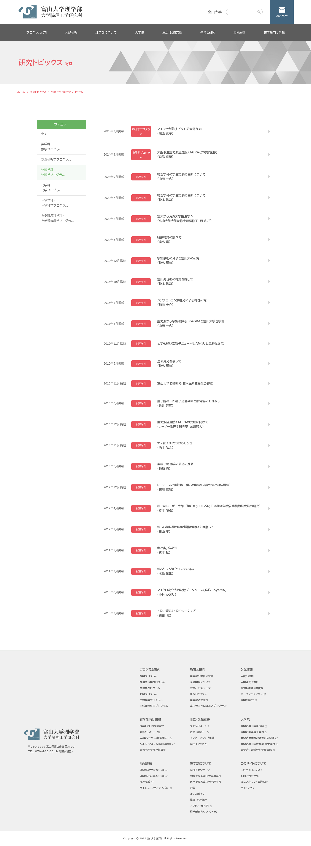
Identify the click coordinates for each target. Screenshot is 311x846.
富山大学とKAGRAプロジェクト (208, 705)
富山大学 (215, 12)
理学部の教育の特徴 (201, 676)
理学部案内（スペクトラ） (203, 811)
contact (282, 15)
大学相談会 (247, 700)
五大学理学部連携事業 (153, 749)
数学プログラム (148, 676)
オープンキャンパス (252, 694)
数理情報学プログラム (56, 159)
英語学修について (200, 682)
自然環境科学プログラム (154, 705)
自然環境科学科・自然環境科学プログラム (57, 218)
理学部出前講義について (154, 776)
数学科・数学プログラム (51, 147)
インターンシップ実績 (202, 738)
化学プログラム (148, 694)
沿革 (192, 787)
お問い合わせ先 (250, 776)
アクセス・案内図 (199, 805)
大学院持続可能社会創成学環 (257, 738)
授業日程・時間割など (152, 726)
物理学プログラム (150, 688)
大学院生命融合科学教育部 (256, 749)
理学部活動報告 (199, 700)
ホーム (21, 91)
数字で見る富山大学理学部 (205, 781)
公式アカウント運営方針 (254, 781)
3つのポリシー (198, 794)
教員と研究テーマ (200, 688)
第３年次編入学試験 (252, 688)
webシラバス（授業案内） (154, 738)
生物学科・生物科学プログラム (54, 203)
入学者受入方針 (250, 682)
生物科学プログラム (151, 700)
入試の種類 (247, 676)
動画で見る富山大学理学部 (205, 776)
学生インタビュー (199, 744)
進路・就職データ (199, 732)
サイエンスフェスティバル (154, 787)
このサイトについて (252, 770)
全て (44, 133)
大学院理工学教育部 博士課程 (258, 744)
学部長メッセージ (200, 770)
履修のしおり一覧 (150, 732)
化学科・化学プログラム (51, 188)
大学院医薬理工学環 (252, 732)
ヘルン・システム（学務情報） (155, 744)
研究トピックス (198, 694)
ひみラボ (145, 781)
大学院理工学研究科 (252, 726)
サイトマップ (247, 787)
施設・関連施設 (198, 799)
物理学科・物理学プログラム (53, 172)
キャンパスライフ (199, 726)
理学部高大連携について (154, 770)
